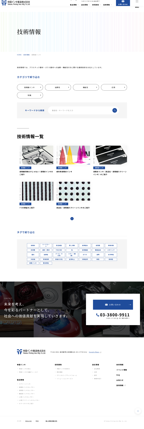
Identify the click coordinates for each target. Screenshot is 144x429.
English (28, 424)
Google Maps (94, 355)
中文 (37, 424)
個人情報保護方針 (51, 424)
